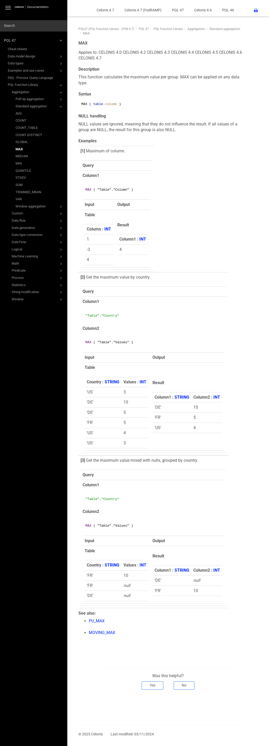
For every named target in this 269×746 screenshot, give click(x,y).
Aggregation (38, 92)
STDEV (21, 178)
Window (38, 299)
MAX (19, 149)
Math (38, 264)
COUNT (21, 120)
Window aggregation (40, 207)
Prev (85, 707)
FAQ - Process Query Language (30, 78)
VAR (19, 199)
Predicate (38, 271)
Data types (36, 63)
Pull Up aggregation (40, 99)
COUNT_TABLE (27, 128)
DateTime (38, 242)
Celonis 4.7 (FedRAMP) (143, 10)
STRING (112, 381)
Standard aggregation (40, 106)
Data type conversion (38, 235)
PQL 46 (228, 10)
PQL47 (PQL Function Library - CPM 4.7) (106, 29)
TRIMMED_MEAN (28, 192)
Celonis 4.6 (203, 10)
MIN (19, 163)
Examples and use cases (36, 71)
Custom (38, 214)
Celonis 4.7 (105, 10)
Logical (38, 249)
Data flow (38, 221)
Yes (152, 685)
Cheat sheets (17, 49)
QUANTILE (23, 171)
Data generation (38, 228)
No (184, 685)
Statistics (38, 285)
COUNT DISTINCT (29, 135)
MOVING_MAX (102, 632)
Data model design (36, 56)
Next (235, 707)
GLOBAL (22, 142)
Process (38, 278)
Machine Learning (38, 256)
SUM (19, 185)
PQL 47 (34, 40)
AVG (19, 113)
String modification (38, 292)
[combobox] (33, 26)
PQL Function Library (36, 85)
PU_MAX (97, 620)
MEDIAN (22, 156)
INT (107, 229)
